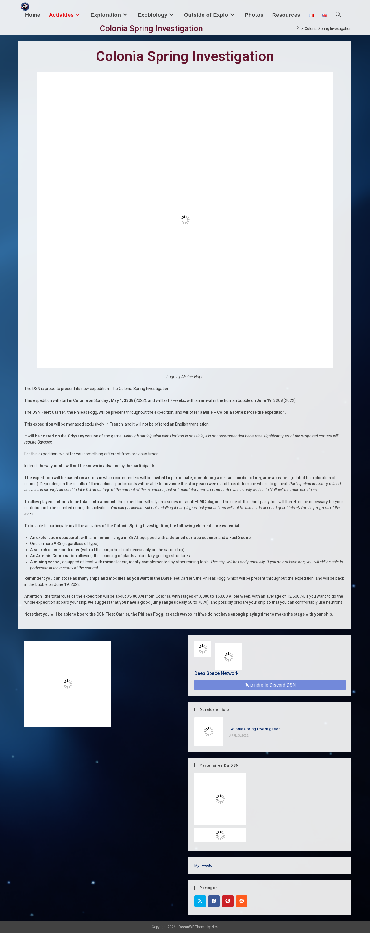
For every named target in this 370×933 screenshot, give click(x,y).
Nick (215, 927)
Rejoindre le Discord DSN (270, 685)
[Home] (297, 28)
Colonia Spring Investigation (328, 28)
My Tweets (203, 865)
